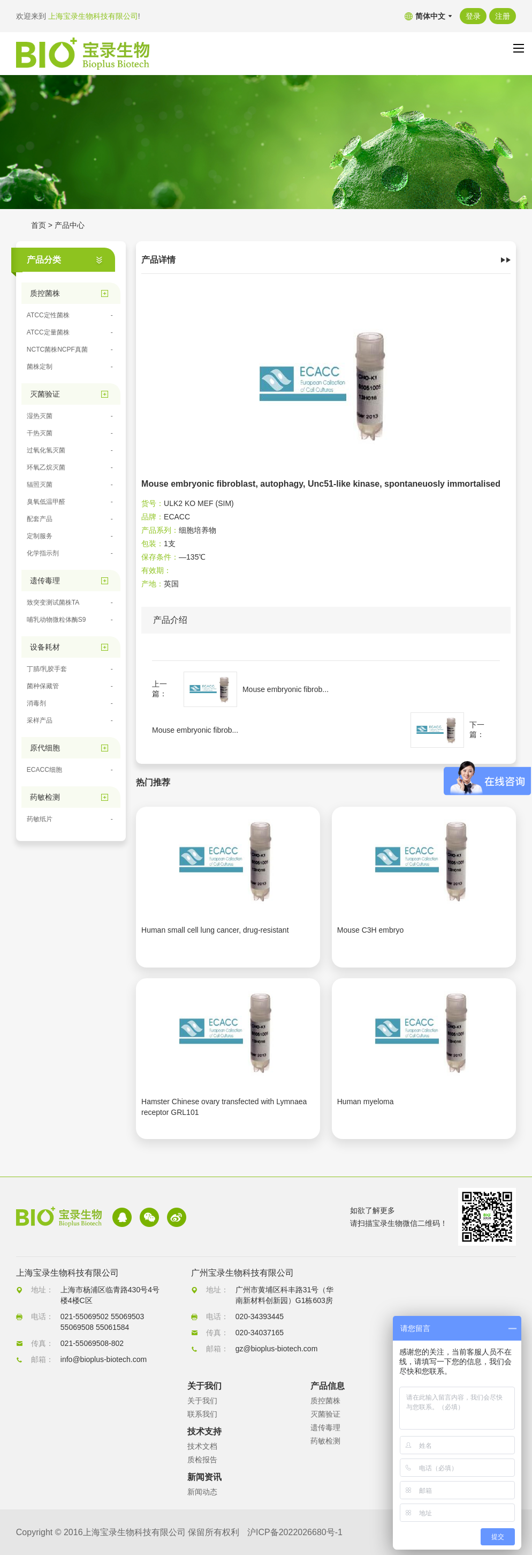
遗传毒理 (325, 1427)
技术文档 (202, 1446)
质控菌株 (325, 1400)
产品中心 (70, 225)
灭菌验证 (325, 1414)
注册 (502, 16)
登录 (473, 16)
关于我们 (202, 1400)
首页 (38, 225)
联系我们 (202, 1414)
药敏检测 (325, 1441)
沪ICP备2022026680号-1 (295, 1532)
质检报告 (202, 1459)
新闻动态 (202, 1491)
